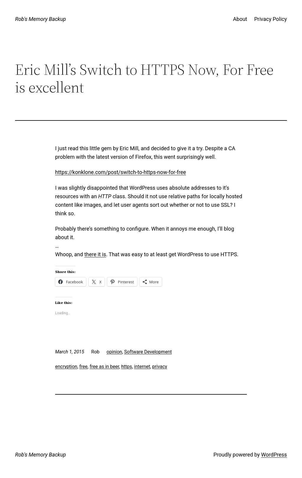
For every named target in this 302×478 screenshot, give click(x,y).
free (83, 366)
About (240, 19)
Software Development (148, 352)
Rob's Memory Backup (40, 19)
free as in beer (104, 366)
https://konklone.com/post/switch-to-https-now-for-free (120, 172)
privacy (159, 366)
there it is (95, 254)
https (126, 366)
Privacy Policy (270, 19)
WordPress (274, 454)
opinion (114, 352)
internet (142, 366)
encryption (66, 366)
